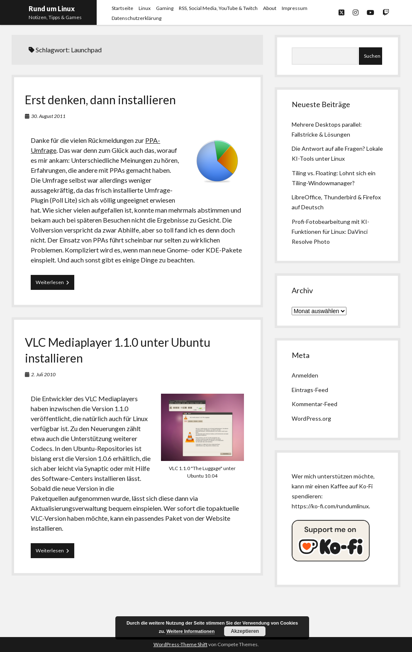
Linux (145, 8)
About (269, 8)
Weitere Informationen (190, 631)
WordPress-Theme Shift (180, 644)
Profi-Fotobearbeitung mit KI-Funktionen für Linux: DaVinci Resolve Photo (330, 231)
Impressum (294, 8)
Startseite (122, 8)
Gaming (164, 8)
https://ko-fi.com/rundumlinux (330, 506)
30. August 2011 (48, 116)
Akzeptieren (245, 631)
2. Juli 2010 (43, 374)
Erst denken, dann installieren (100, 100)
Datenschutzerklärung (136, 18)
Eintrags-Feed (310, 389)
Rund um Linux (52, 8)
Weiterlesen (55, 284)
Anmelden (305, 375)
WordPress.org (311, 418)
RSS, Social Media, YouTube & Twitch (218, 8)
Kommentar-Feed (314, 403)
